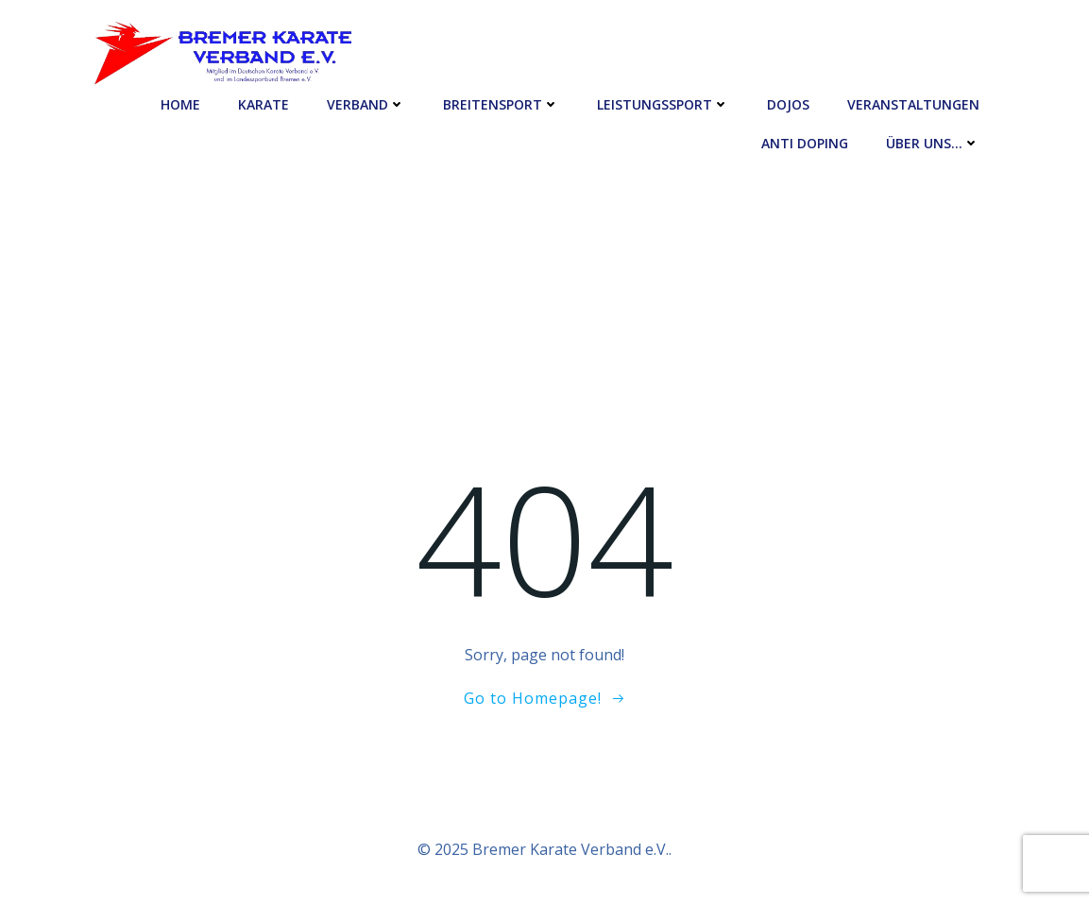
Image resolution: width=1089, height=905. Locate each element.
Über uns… (932, 143)
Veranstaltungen (913, 104)
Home (180, 104)
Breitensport (501, 104)
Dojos (788, 104)
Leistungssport (663, 104)
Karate (263, 104)
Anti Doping (804, 143)
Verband (366, 104)
